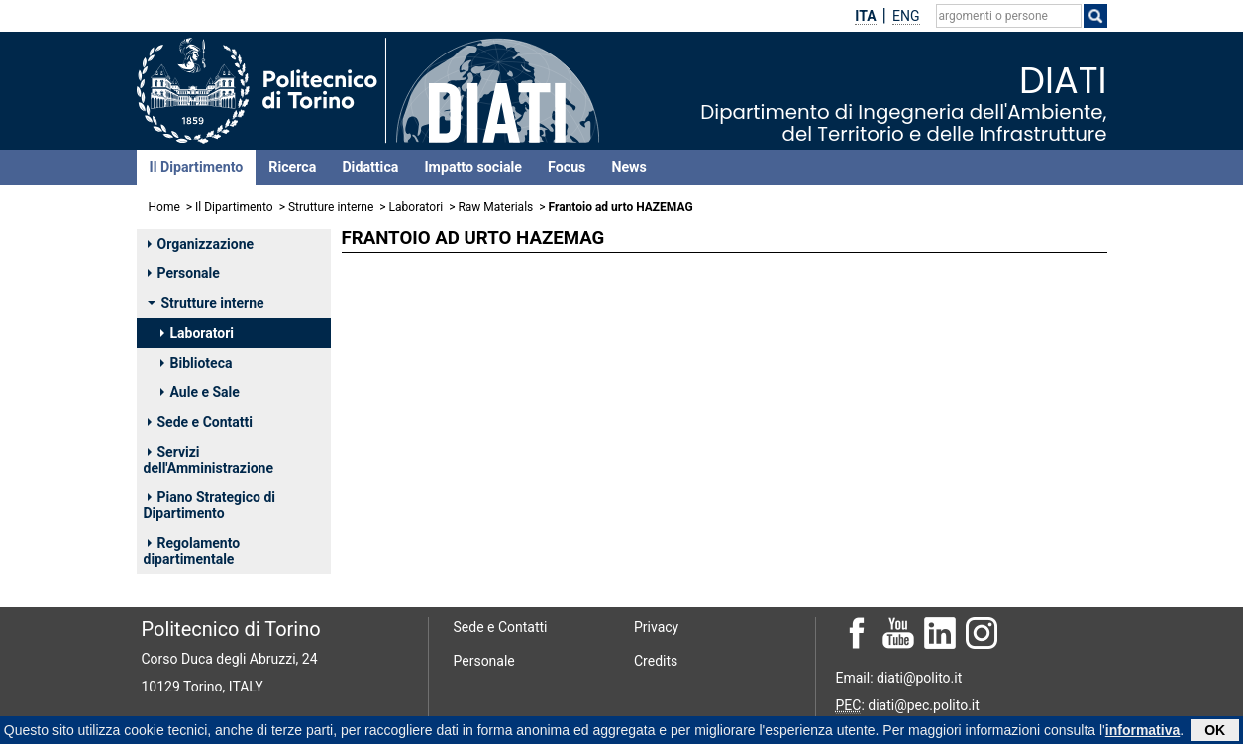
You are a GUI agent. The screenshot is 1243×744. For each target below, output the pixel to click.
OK (1214, 731)
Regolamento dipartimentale (192, 551)
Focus (566, 167)
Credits (655, 661)
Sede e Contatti (200, 422)
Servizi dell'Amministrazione (208, 460)
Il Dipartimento (197, 167)
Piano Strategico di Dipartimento (209, 505)
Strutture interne (330, 207)
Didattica (370, 167)
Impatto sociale (473, 167)
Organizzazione (201, 244)
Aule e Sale (200, 392)
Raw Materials (495, 207)
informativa (1142, 731)
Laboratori (416, 207)
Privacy (656, 627)
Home (164, 207)
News (628, 167)
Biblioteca (196, 363)
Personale (184, 273)
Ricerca (292, 167)
